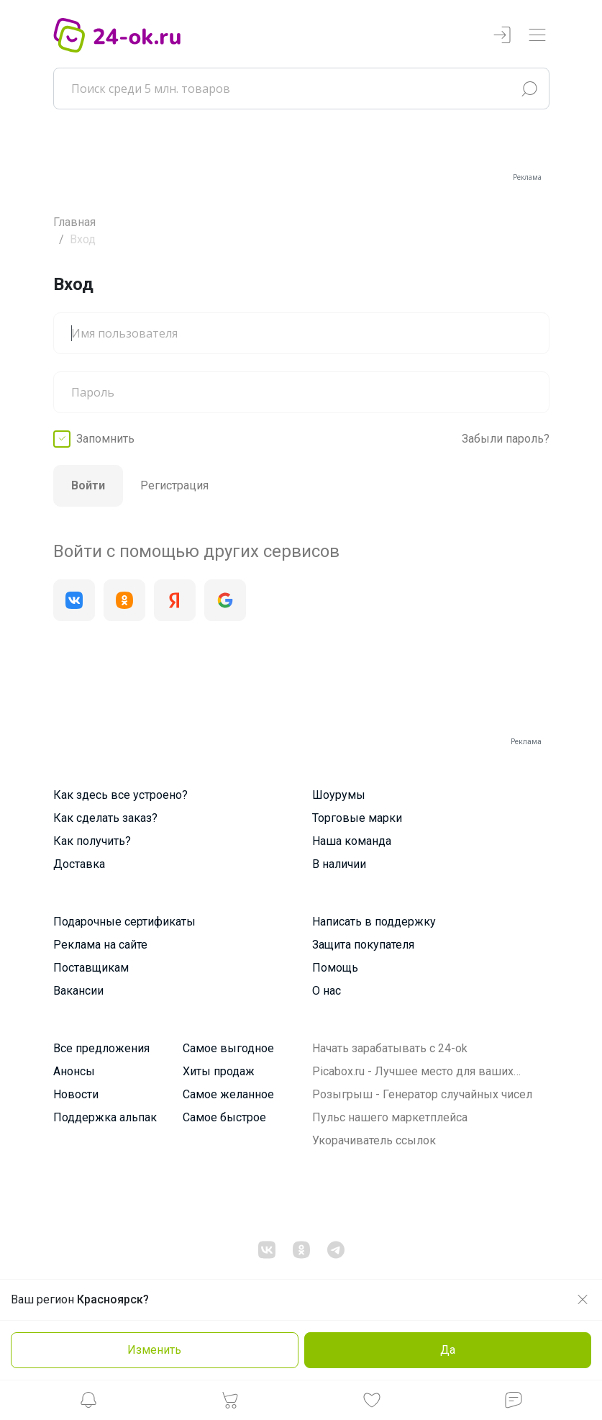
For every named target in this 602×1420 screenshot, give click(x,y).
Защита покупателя (363, 944)
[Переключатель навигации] (537, 35)
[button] (88, 1404)
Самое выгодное (228, 1048)
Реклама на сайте (100, 944)
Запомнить (105, 439)
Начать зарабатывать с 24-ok (390, 1048)
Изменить (154, 1350)
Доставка (79, 864)
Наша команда (351, 841)
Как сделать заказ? (105, 818)
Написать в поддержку (374, 921)
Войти (88, 485)
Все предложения (101, 1048)
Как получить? (92, 841)
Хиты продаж (219, 1071)
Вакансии (78, 991)
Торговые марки (357, 818)
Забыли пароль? (505, 439)
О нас (326, 991)
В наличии (339, 864)
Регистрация (174, 485)
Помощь (335, 967)
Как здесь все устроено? (120, 795)
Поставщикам (91, 967)
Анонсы (74, 1071)
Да (447, 1350)
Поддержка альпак (105, 1117)
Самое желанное (228, 1094)
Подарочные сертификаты (124, 921)
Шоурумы (338, 795)
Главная (74, 222)
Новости (76, 1094)
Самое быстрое (224, 1117)
